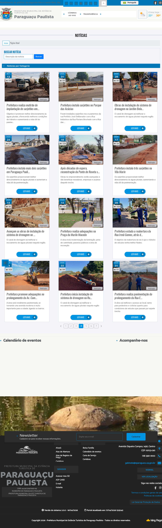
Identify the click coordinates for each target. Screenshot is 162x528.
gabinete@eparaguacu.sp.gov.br (140, 463)
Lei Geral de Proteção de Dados (146, 502)
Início (6, 43)
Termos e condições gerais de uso (146, 492)
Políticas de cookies (153, 496)
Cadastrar (136, 437)
